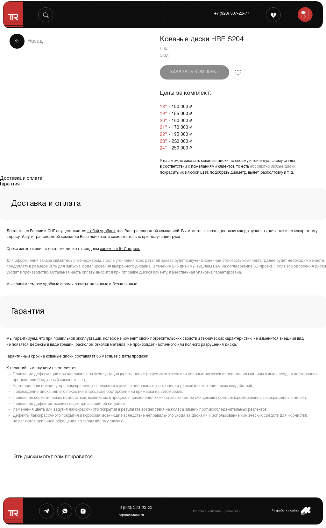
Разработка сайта (285, 510)
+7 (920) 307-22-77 (231, 14)
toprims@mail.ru (131, 515)
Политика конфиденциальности (215, 511)
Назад (35, 41)
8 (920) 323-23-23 (135, 508)
